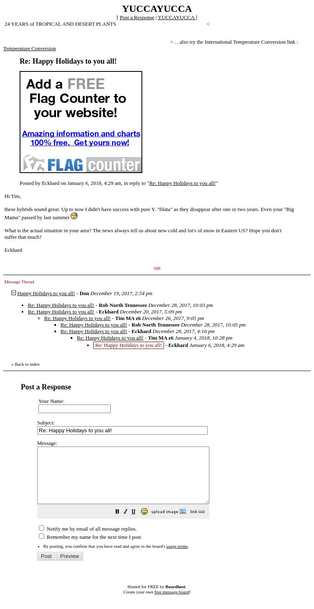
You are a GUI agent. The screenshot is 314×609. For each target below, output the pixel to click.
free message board (172, 602)
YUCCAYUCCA (176, 17)
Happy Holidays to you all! (46, 293)
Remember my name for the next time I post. (90, 548)
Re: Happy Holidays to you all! (182, 183)
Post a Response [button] (137, 17)
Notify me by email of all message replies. (88, 540)
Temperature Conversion (29, 48)
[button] (138, 524)
